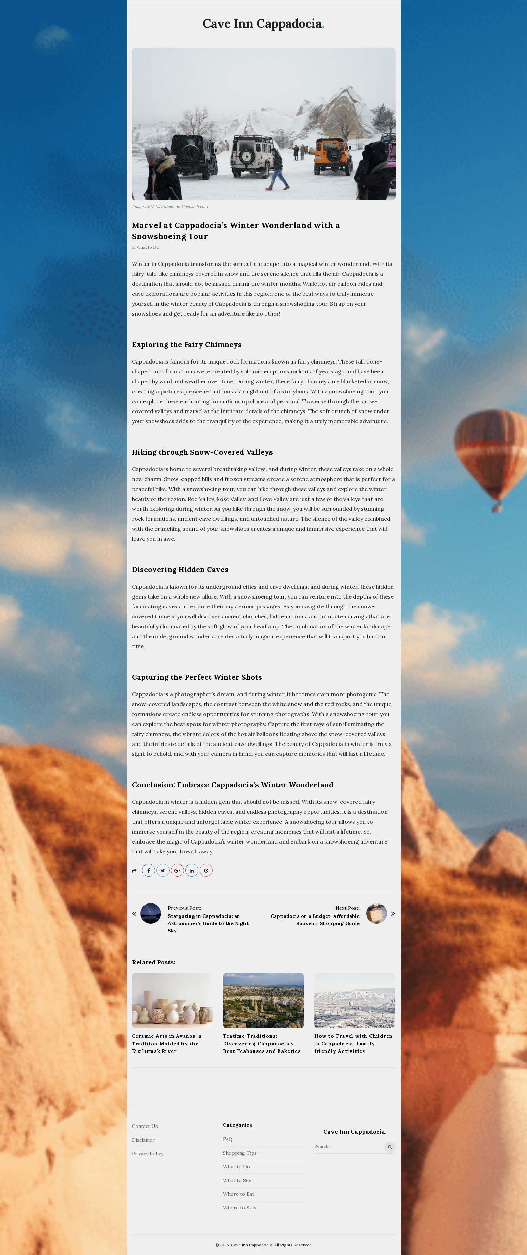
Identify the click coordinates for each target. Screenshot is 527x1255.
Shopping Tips (240, 1153)
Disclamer (143, 1140)
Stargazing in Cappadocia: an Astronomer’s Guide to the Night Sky (208, 923)
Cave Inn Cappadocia (262, 23)
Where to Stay (239, 1208)
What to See (237, 1180)
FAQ (228, 1139)
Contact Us (145, 1126)
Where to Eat (238, 1194)
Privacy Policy (147, 1154)
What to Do (148, 247)
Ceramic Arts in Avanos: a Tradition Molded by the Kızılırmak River (167, 1043)
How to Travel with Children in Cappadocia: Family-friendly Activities (353, 1043)
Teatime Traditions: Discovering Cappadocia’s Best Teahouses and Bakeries (262, 1043)
